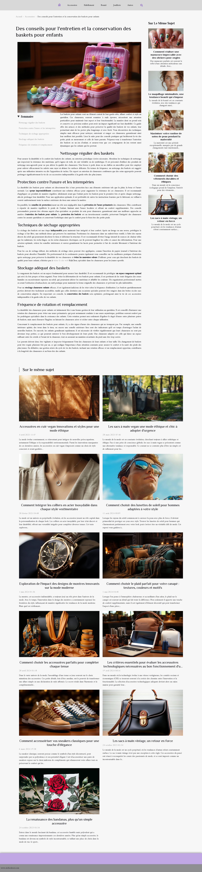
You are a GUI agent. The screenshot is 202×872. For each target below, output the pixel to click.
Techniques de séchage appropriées (34, 134)
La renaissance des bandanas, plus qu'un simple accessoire (59, 821)
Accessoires (72, 5)
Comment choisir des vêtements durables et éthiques (166, 178)
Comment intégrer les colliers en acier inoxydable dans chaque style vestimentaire (59, 507)
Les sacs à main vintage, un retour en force (143, 741)
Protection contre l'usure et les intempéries (37, 128)
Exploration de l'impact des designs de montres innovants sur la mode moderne (59, 586)
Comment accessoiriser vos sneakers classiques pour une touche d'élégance (59, 743)
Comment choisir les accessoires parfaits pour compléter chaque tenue (59, 664)
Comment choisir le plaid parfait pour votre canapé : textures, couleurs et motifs (143, 586)
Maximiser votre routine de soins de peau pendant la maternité (166, 136)
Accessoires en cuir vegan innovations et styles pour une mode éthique (59, 428)
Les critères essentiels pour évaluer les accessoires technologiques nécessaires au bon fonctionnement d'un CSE (142, 666)
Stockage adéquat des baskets (31, 139)
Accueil (19, 17)
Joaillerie (117, 5)
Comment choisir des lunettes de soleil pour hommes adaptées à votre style (143, 507)
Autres (130, 5)
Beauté (104, 5)
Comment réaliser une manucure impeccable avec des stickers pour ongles (166, 54)
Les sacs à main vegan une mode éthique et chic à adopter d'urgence (142, 428)
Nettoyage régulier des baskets (32, 123)
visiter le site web (60, 260)
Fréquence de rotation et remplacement (35, 145)
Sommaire (27, 116)
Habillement (89, 5)
